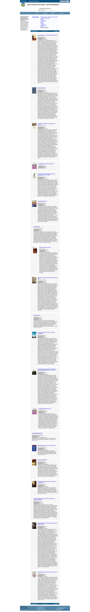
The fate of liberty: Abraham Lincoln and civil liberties (47, 571)
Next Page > (56, 31)
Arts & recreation (43, 25)
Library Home (23, 1)
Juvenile (61, 13)
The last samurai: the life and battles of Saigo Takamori (47, 35)
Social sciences (43, 20)
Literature (42, 26)
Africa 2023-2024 (37, 226)
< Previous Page (34, 31)
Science (41, 22)
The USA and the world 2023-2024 (44, 408)
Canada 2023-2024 (37, 315)
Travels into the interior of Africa (45, 247)
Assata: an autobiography (42, 459)
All (28, 13)
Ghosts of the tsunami (41, 87)
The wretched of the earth (42, 201)
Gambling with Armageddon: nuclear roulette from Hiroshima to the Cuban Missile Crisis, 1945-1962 (47, 369)
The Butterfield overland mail (37, 433)
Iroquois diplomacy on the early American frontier (46, 445)
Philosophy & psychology (45, 18)
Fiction (37, 13)
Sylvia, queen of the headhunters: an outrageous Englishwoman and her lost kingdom (46, 174)
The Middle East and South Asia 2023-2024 (46, 163)
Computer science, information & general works (49, 16)
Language (42, 21)
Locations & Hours (24, 608)
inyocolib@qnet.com (65, 609)
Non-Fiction (45, 13)
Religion (41, 19)
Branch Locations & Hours (34, 1)
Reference (53, 13)
